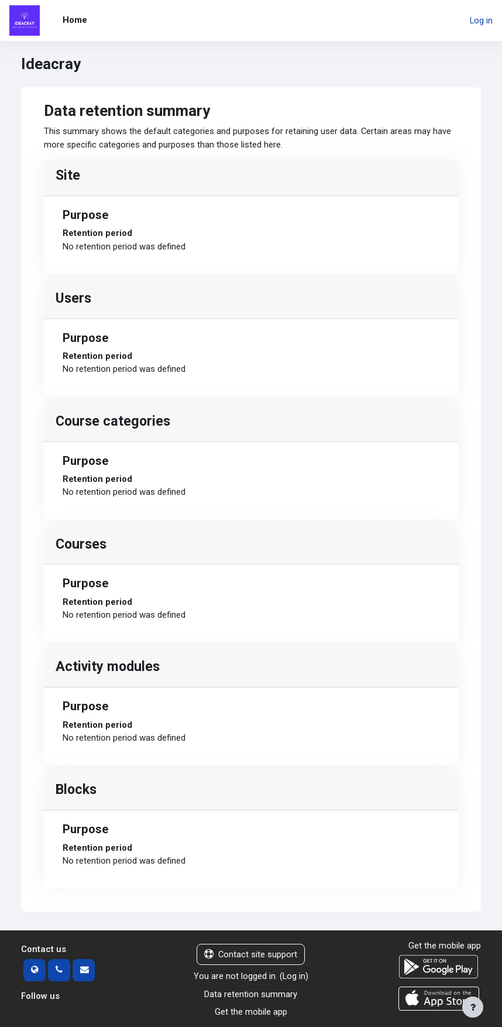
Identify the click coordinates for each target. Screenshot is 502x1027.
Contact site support (250, 954)
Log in (481, 20)
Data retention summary (250, 994)
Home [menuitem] (75, 20)
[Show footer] (472, 1007)
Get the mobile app (251, 1012)
